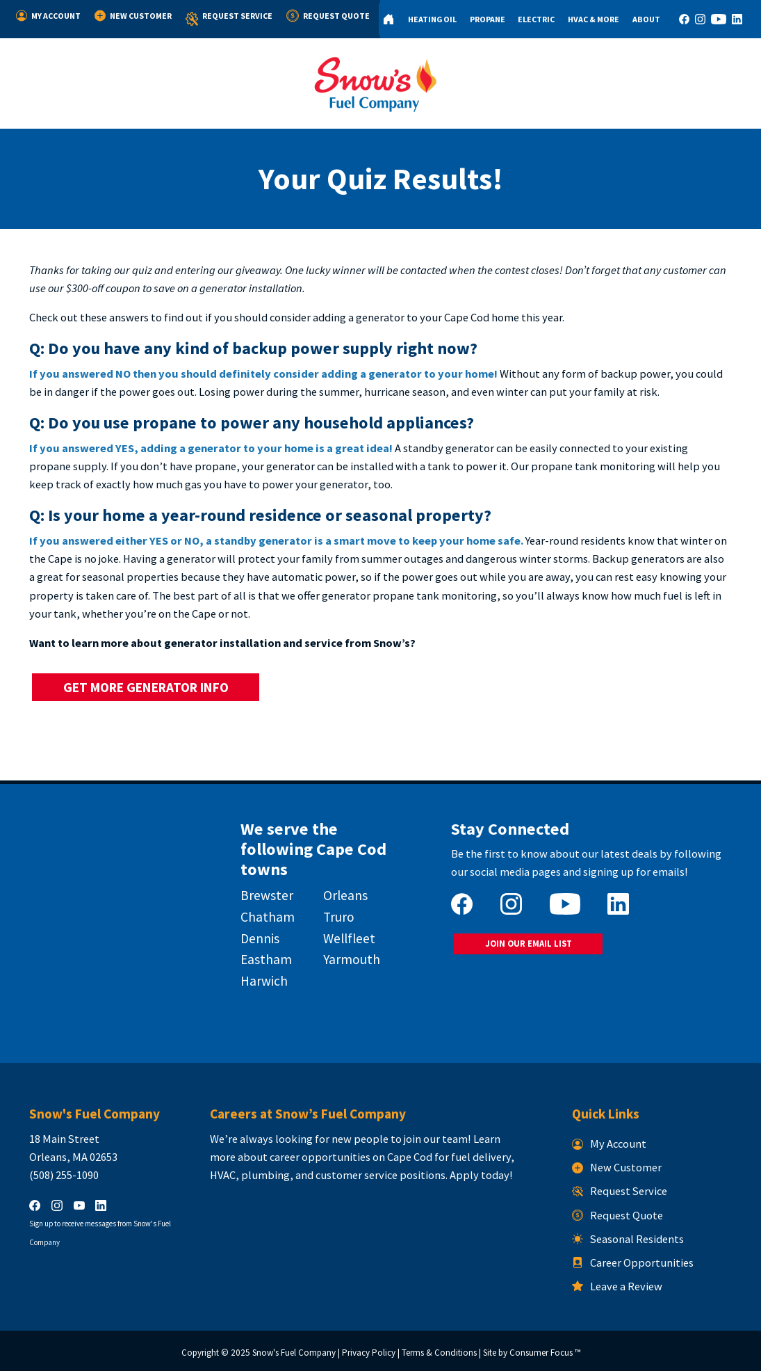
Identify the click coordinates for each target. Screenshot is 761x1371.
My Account (48, 15)
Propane (487, 19)
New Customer (133, 15)
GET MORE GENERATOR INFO (146, 687)
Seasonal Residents (628, 1239)
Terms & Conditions (439, 1352)
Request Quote (328, 15)
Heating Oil (432, 19)
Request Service (229, 19)
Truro (338, 916)
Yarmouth (351, 959)
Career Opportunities (633, 1262)
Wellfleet (349, 938)
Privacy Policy (368, 1352)
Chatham (267, 916)
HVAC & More (593, 19)
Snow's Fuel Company (294, 1352)
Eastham (266, 959)
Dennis (259, 938)
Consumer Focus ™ (544, 1352)
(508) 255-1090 (64, 1175)
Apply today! (481, 1175)
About (646, 19)
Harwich (264, 980)
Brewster (266, 895)
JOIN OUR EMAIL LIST (528, 943)
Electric (536, 19)
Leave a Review (617, 1286)
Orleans (345, 895)
